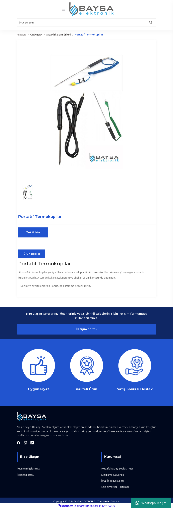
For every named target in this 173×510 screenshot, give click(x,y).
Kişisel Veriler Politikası (115, 488)
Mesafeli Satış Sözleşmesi (117, 469)
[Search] (86, 22)
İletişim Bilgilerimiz (28, 469)
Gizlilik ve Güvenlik (112, 476)
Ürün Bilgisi (31, 253)
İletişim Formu (86, 330)
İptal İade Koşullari (112, 482)
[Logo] (91, 9)
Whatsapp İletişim (151, 503)
